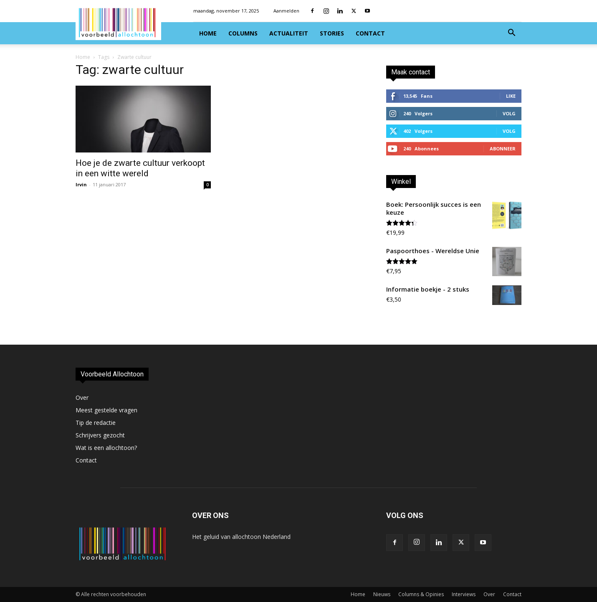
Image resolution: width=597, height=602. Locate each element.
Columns (243, 33)
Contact (370, 33)
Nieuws (381, 594)
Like (511, 96)
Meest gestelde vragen (106, 410)
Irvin (81, 184)
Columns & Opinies (421, 594)
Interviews (464, 594)
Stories (332, 33)
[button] (511, 34)
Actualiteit (288, 33)
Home (208, 33)
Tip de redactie (96, 423)
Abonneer (503, 148)
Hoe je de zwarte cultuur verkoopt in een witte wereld (140, 168)
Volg (509, 113)
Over (82, 397)
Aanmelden (286, 11)
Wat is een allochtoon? (106, 448)
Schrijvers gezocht (100, 435)
